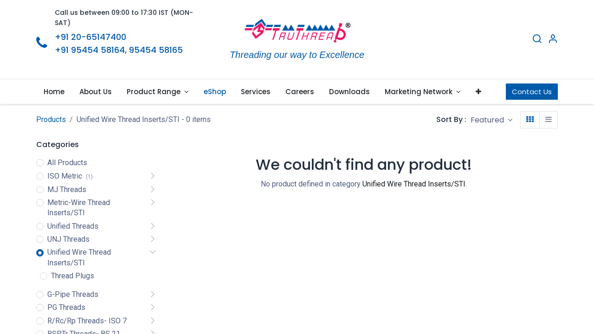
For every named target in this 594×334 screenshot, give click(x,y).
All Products (67, 162)
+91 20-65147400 (90, 37)
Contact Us (532, 91)
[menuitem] (54, 91)
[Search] (537, 40)
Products (51, 119)
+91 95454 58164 (90, 50)
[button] (478, 91)
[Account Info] (553, 40)
